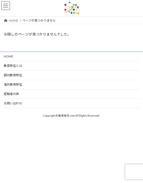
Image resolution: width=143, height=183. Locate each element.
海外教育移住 (13, 84)
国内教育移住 (13, 75)
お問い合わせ (13, 103)
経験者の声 (11, 94)
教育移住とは (13, 66)
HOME (8, 56)
